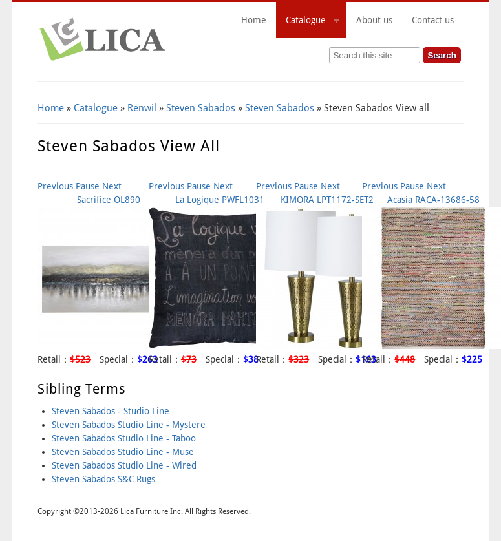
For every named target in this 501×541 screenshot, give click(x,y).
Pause (88, 186)
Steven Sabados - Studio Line (110, 411)
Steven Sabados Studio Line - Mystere (129, 424)
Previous (55, 186)
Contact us (433, 20)
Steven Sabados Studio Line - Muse (123, 452)
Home (253, 20)
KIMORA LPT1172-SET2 (327, 200)
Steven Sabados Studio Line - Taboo (124, 438)
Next (112, 186)
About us (374, 20)
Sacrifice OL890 (108, 200)
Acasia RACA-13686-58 (433, 200)
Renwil (141, 108)
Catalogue (307, 22)
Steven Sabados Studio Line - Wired (124, 465)
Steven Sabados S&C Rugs (103, 479)
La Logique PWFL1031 (219, 200)
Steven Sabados (200, 108)
